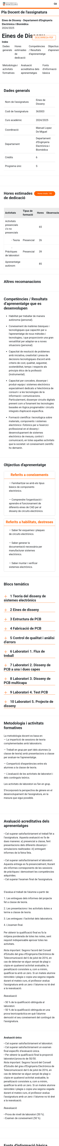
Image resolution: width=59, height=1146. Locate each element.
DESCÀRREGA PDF (44, 37)
